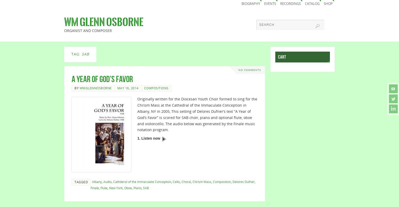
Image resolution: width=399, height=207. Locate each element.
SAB (146, 188)
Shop (328, 4)
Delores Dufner (243, 182)
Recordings (290, 4)
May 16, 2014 (128, 88)
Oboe (128, 188)
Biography (251, 4)
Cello (176, 182)
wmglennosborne (96, 88)
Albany (97, 182)
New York (116, 188)
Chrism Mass (202, 182)
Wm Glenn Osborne (103, 22)
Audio (107, 182)
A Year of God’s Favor (102, 79)
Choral (186, 182)
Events (270, 4)
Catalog (312, 4)
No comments (249, 70)
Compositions (156, 88)
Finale (94, 188)
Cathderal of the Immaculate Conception (142, 182)
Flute (104, 188)
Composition (222, 182)
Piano (138, 188)
